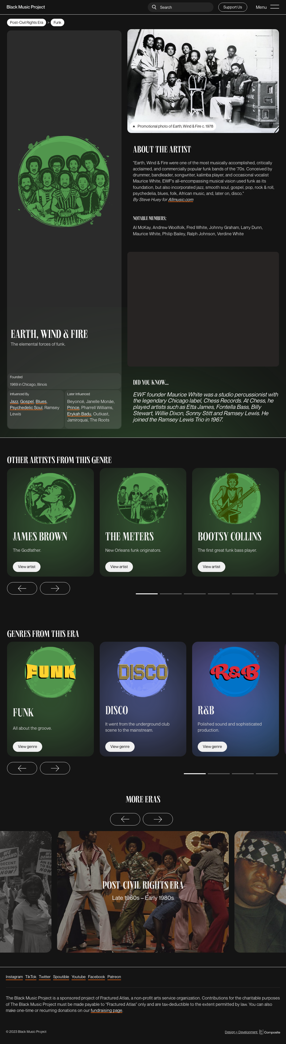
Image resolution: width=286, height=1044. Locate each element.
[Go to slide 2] (171, 593)
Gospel (27, 401)
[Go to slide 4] (219, 593)
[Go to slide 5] (243, 593)
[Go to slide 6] (267, 593)
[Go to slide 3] (195, 593)
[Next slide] (55, 588)
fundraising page (106, 1010)
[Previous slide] (125, 819)
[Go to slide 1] (147, 593)
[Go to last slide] (22, 588)
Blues (41, 401)
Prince (73, 407)
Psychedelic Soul (26, 407)
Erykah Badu (79, 413)
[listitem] (50, 522)
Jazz (14, 401)
